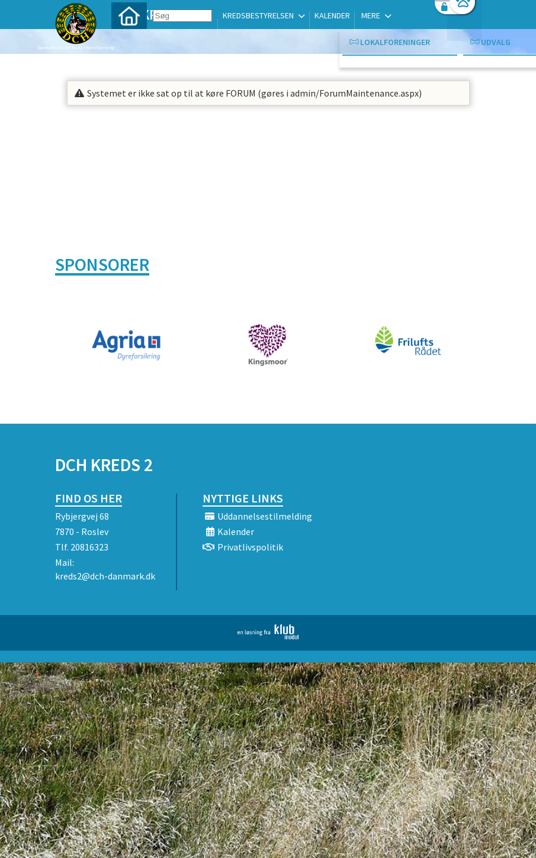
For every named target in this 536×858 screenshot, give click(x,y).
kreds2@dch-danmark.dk (105, 576)
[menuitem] (129, 40)
